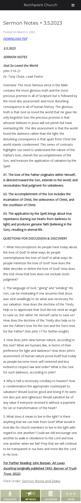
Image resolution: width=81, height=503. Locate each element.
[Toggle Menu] (73, 5)
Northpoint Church (40, 5)
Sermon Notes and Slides (41, 481)
